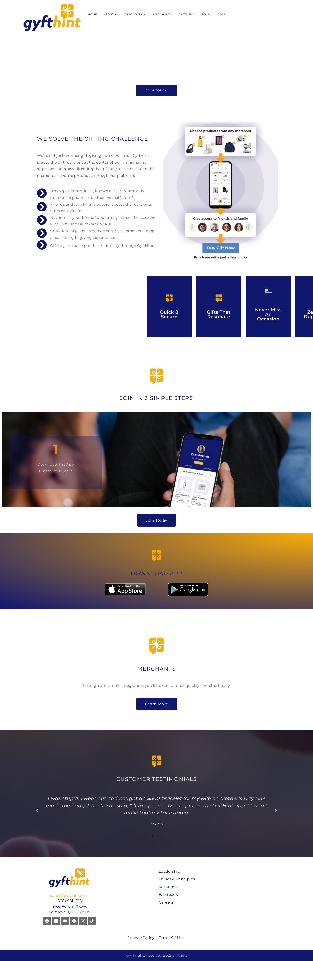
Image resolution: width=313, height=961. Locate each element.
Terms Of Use (171, 938)
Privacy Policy (140, 938)
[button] (37, 810)
